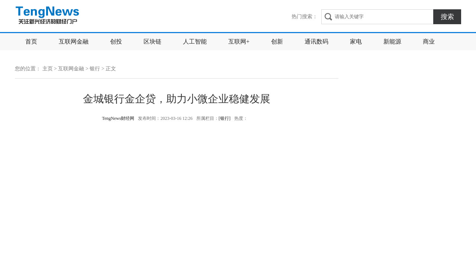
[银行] (225, 118)
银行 (95, 68)
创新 (277, 41)
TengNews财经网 (48, 16)
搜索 (447, 16)
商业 (429, 41)
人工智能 (195, 41)
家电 (356, 41)
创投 (116, 41)
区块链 (152, 41)
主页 (47, 68)
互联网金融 (74, 41)
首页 (31, 41)
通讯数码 (316, 41)
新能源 (392, 41)
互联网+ (239, 41)
